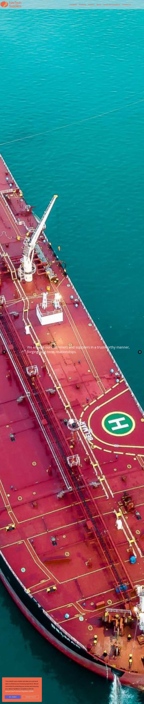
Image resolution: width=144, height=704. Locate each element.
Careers (91, 5)
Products (82, 5)
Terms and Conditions (111, 5)
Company (73, 5)
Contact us (126, 5)
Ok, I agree (13, 697)
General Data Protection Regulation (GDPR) (19, 691)
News (99, 5)
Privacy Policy (31, 697)
